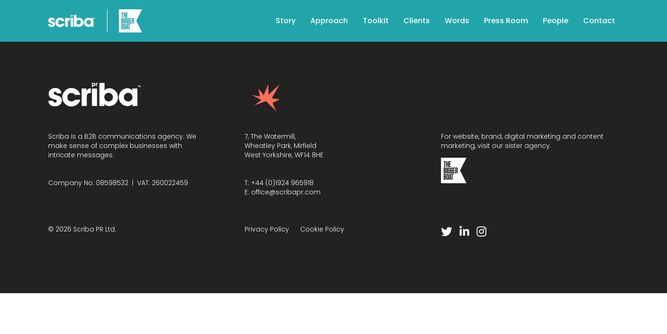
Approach (329, 20)
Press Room (506, 20)
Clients (416, 20)
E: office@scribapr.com (283, 192)
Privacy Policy (267, 229)
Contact (599, 20)
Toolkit (376, 20)
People (555, 20)
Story (286, 20)
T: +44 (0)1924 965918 (279, 182)
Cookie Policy (322, 229)
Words (457, 20)
